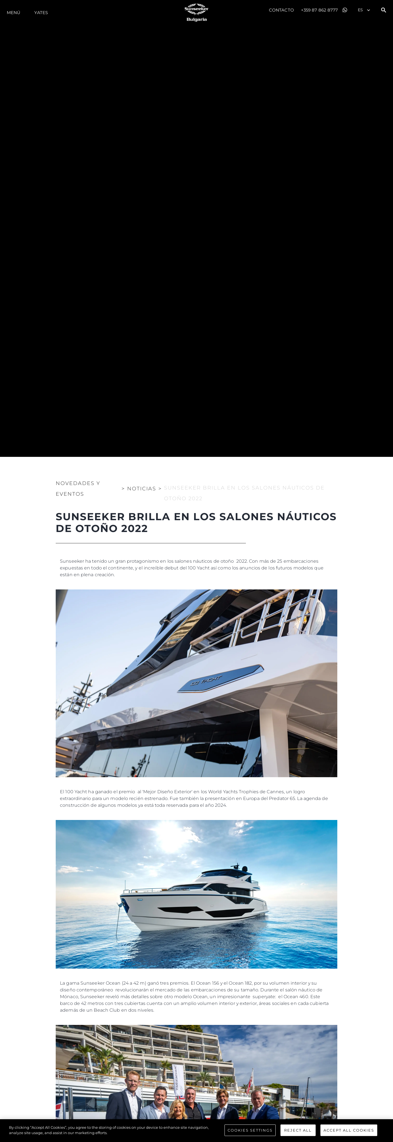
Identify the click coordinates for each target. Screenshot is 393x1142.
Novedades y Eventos (78, 488)
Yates (41, 12)
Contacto (281, 10)
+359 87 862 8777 (319, 10)
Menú (13, 12)
